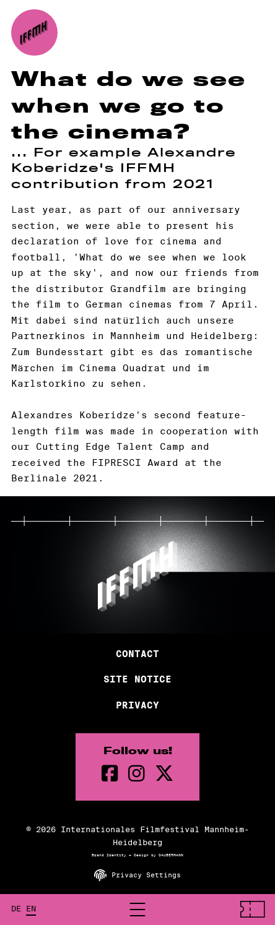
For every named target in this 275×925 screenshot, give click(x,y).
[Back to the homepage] (34, 32)
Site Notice (137, 679)
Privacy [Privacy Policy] (137, 705)
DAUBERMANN (171, 855)
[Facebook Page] (110, 773)
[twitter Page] (164, 773)
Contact (137, 654)
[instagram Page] (136, 773)
